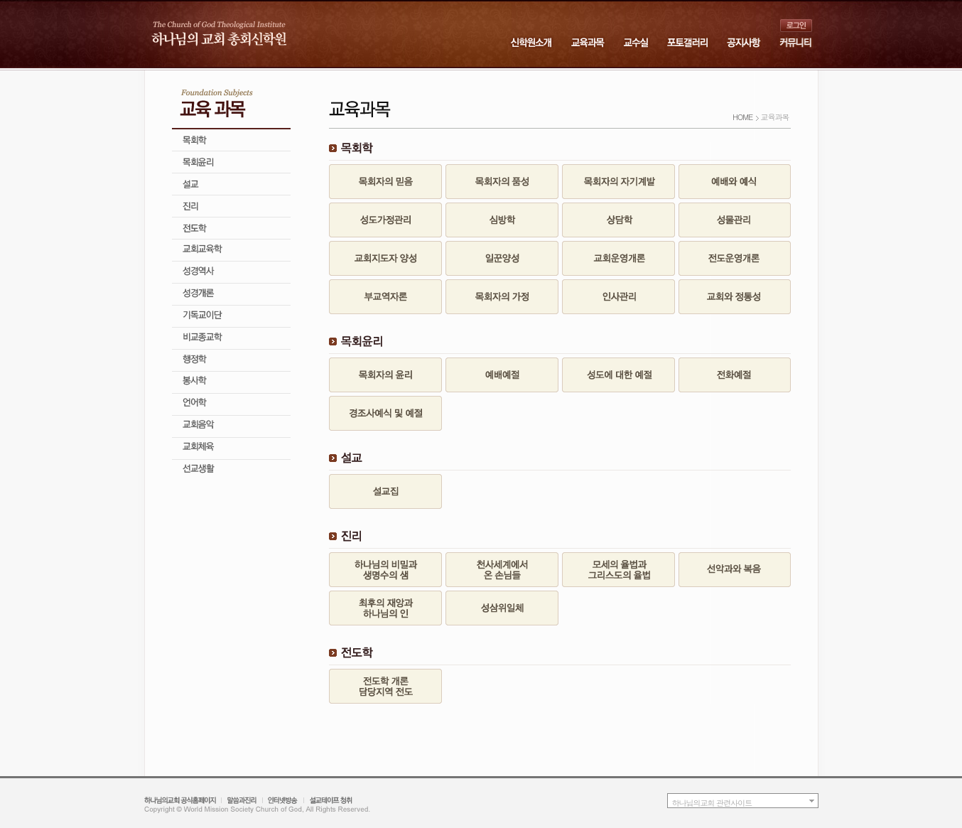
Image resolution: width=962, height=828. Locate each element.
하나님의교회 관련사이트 (712, 802)
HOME (742, 117)
